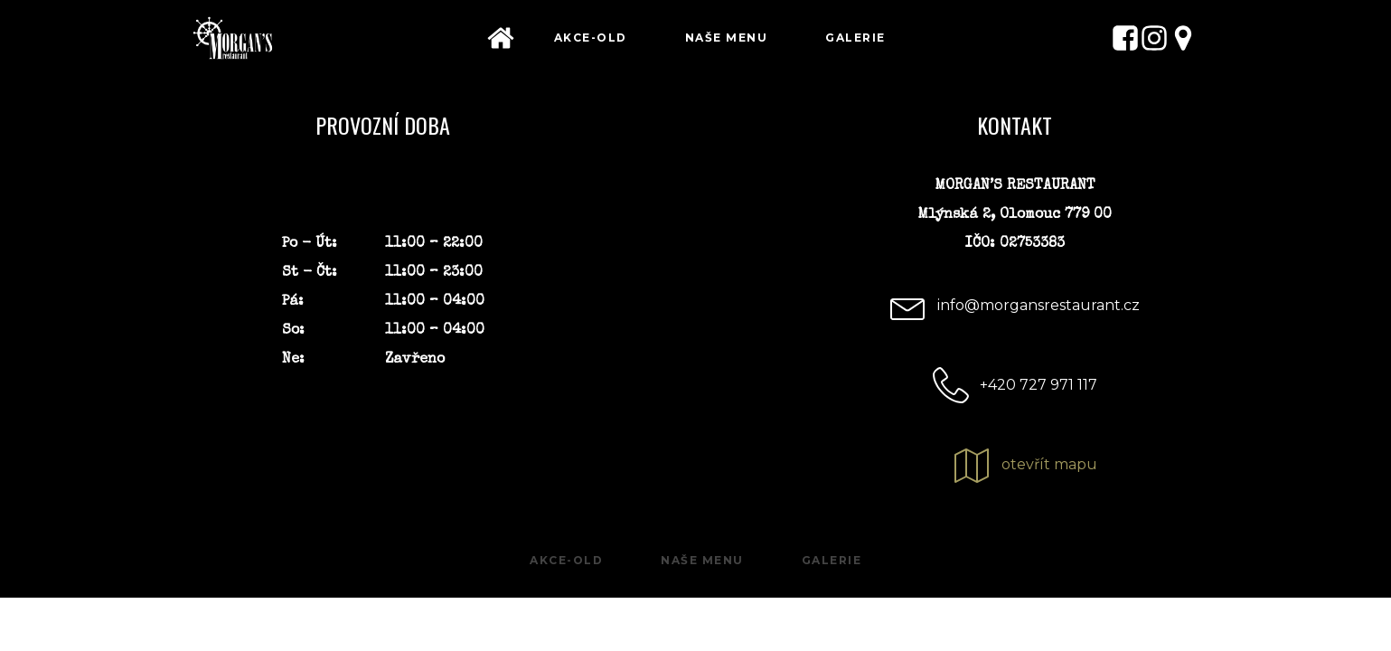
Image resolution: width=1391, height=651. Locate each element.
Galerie (855, 37)
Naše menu (726, 37)
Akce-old (590, 37)
